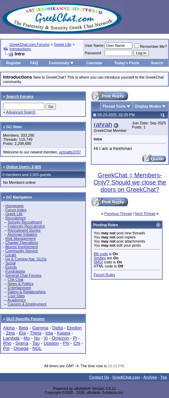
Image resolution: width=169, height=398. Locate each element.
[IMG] (98, 262)
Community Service (21, 251)
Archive (150, 377)
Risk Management (20, 238)
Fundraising (15, 271)
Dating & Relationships (26, 292)
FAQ (34, 63)
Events (11, 267)
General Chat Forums (23, 275)
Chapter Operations (21, 243)
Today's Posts (126, 63)
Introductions (20, 49)
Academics (16, 300)
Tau (36, 343)
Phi (66, 343)
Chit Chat (15, 279)
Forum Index (16, 210)
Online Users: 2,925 (23, 167)
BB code (101, 254)
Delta (57, 327)
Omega (20, 348)
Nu (37, 338)
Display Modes (148, 106)
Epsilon (74, 327)
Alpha (9, 327)
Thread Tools (114, 106)
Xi (46, 338)
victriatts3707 (70, 152)
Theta (35, 332)
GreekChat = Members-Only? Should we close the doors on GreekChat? (129, 182)
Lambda (11, 338)
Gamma (40, 327)
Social (10, 263)
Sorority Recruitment (24, 222)
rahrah (103, 124)
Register (13, 63)
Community (61, 63)
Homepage (14, 206)
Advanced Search (21, 112)
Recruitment (15, 218)
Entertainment (19, 288)
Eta (22, 332)
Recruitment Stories (24, 230)
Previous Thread (118, 213)
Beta (23, 327)
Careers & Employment (26, 304)
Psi (6, 348)
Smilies (100, 258)
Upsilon (51, 343)
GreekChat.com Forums (29, 44)
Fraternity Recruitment (26, 226)
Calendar (94, 63)
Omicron (60, 338)
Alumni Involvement (21, 247)
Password (93, 53)
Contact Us (99, 377)
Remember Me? (151, 46)
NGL (37, 348)
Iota (49, 332)
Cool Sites (16, 296)
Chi (77, 343)
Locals (10, 255)
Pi (75, 338)
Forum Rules (104, 275)
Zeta (10, 332)
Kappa (63, 332)
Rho (7, 343)
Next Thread (145, 213)
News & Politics (20, 284)
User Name (94, 45)
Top (163, 377)
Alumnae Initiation (22, 234)
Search (157, 63)
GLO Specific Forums (25, 319)
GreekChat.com (126, 377)
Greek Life (62, 44)
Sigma (21, 343)
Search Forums (19, 96)
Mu (27, 338)
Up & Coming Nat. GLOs (25, 259)
